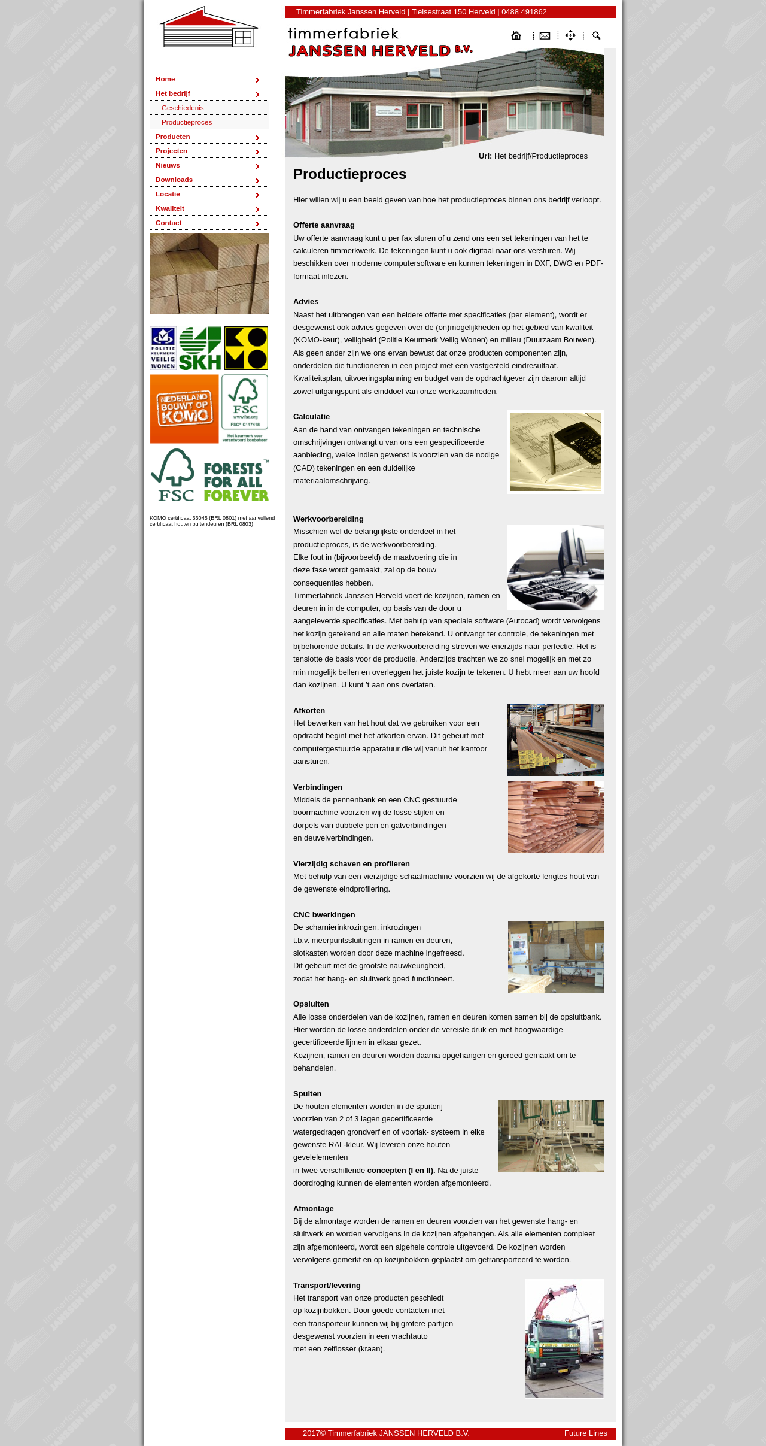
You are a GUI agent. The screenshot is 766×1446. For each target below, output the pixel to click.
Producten (173, 136)
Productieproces (187, 122)
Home (165, 79)
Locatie (168, 194)
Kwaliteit (170, 208)
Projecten (171, 150)
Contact (168, 222)
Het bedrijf (173, 93)
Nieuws (168, 165)
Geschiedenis (183, 107)
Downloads (174, 179)
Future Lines (585, 1433)
